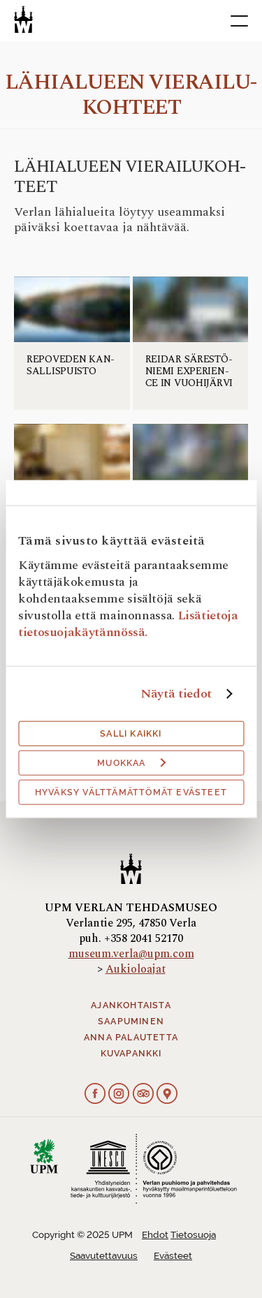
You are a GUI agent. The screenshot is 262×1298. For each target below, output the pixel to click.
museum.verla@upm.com (131, 953)
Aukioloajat (135, 969)
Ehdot (155, 1235)
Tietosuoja (193, 1235)
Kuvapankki (131, 1054)
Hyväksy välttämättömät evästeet (131, 792)
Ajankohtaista (131, 1005)
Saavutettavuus (104, 1256)
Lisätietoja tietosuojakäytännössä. (128, 624)
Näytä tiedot (176, 694)
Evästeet (173, 1256)
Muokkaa (131, 763)
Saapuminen (131, 1021)
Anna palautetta (131, 1037)
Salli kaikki (130, 734)
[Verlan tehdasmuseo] (23, 19)
